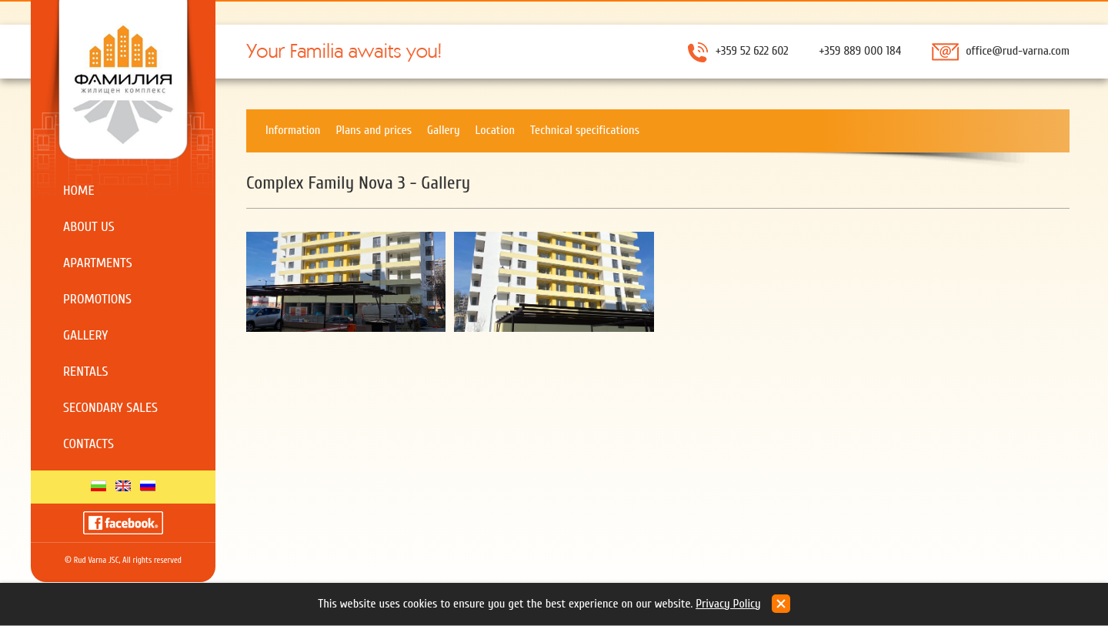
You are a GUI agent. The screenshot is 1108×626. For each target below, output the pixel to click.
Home (79, 190)
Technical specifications (584, 130)
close (781, 603)
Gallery (85, 335)
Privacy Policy (728, 604)
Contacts (88, 444)
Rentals (85, 371)
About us (89, 227)
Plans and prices (373, 130)
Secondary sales (110, 408)
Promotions (97, 299)
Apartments (97, 263)
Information (292, 130)
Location (495, 130)
